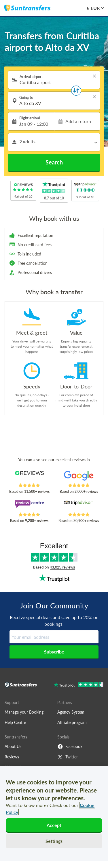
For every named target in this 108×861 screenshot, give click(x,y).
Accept (54, 825)
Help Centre (15, 722)
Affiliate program (72, 722)
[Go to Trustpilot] (78, 685)
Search (54, 162)
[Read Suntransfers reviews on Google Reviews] (79, 477)
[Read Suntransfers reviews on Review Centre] (29, 506)
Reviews (12, 756)
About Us (13, 746)
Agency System (70, 712)
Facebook (69, 746)
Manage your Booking (24, 712)
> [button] (94, 76)
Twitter (67, 757)
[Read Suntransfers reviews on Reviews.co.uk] (29, 477)
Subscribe (54, 651)
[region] (54, 813)
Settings (54, 841)
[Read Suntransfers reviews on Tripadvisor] (79, 506)
